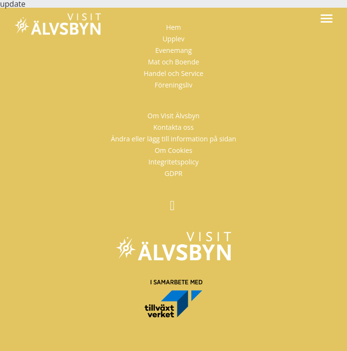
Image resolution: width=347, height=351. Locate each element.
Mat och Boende (173, 61)
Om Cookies (174, 150)
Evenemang (173, 50)
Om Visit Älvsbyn (173, 115)
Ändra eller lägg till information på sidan (173, 138)
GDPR (173, 173)
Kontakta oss (173, 127)
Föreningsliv (173, 84)
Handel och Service (173, 73)
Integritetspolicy (174, 161)
